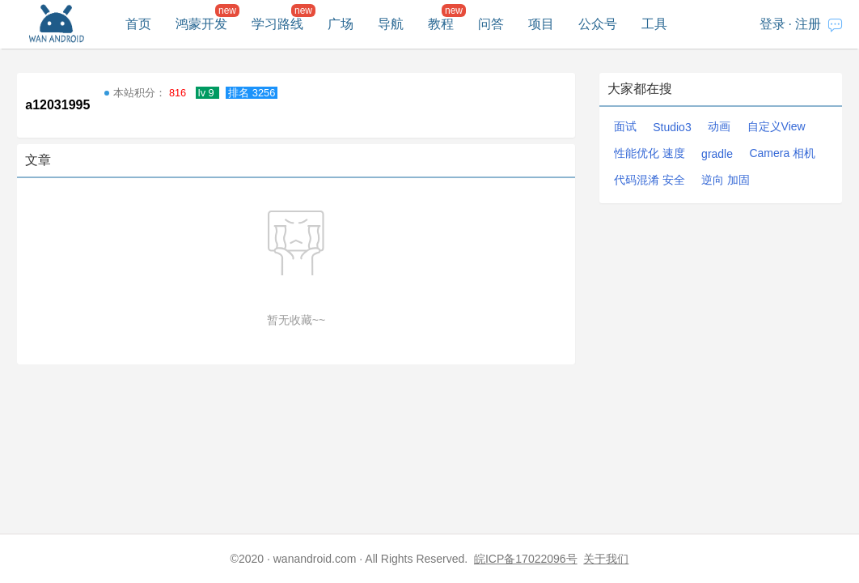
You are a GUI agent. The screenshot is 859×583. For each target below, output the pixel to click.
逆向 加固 (725, 179)
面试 (625, 126)
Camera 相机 (782, 153)
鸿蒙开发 (201, 24)
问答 (491, 24)
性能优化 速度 (649, 153)
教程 (441, 24)
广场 (340, 24)
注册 (808, 24)
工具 (654, 24)
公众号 (597, 24)
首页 (138, 24)
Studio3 (672, 127)
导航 (391, 24)
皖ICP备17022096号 (526, 558)
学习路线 (277, 24)
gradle (717, 153)
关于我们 (605, 558)
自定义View (776, 126)
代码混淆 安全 (649, 179)
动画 (719, 126)
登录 (772, 24)
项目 (541, 24)
